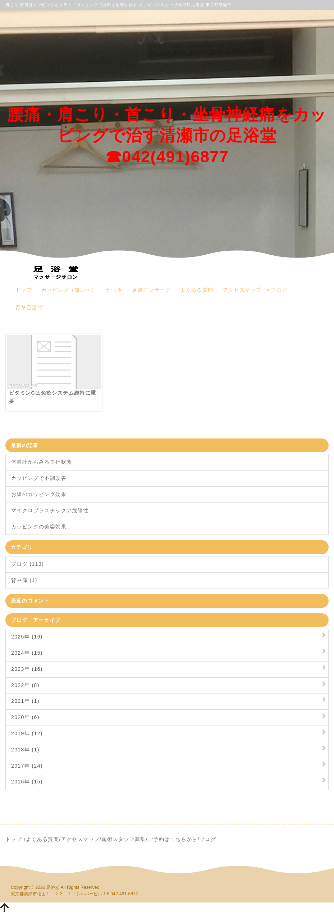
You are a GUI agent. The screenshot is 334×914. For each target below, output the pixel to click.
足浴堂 (52, 887)
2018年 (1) (25, 749)
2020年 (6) (25, 717)
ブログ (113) (27, 564)
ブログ (279, 290)
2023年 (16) (27, 669)
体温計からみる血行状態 (41, 462)
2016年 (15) (27, 782)
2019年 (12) (27, 733)
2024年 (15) (27, 653)
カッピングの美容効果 (39, 526)
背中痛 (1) (24, 580)
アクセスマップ (242, 290)
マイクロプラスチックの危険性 (50, 510)
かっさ (114, 290)
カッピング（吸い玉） (69, 290)
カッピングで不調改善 (39, 478)
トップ (23, 290)
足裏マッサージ (151, 290)
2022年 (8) (25, 685)
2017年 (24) (27, 766)
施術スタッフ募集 (124, 839)
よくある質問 (196, 290)
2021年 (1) (25, 701)
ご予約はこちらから (173, 839)
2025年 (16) (27, 637)
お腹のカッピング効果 (39, 494)
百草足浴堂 (29, 307)
